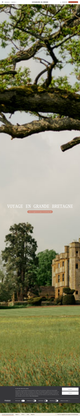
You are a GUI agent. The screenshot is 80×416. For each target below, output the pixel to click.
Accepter (70, 402)
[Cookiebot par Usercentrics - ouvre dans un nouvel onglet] (7, 414)
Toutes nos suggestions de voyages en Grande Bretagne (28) (40, 211)
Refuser (70, 405)
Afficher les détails (64, 413)
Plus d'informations (34, 408)
